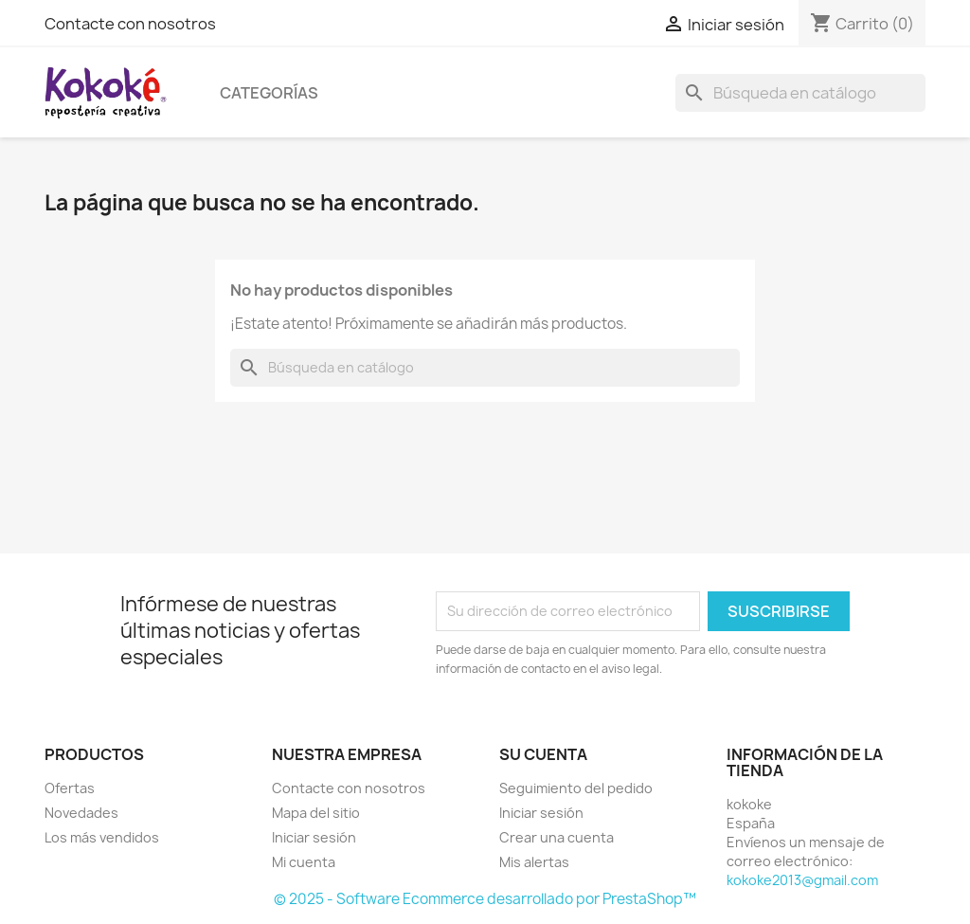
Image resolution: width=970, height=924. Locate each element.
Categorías (269, 92)
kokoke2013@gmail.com (802, 880)
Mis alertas (534, 862)
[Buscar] (800, 93)
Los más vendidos (102, 837)
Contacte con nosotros (130, 23)
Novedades (81, 813)
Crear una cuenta (556, 837)
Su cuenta (543, 754)
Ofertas (70, 788)
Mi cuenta (303, 862)
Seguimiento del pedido (576, 788)
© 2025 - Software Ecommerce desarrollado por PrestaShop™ (485, 899)
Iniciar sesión (314, 837)
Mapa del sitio (316, 813)
